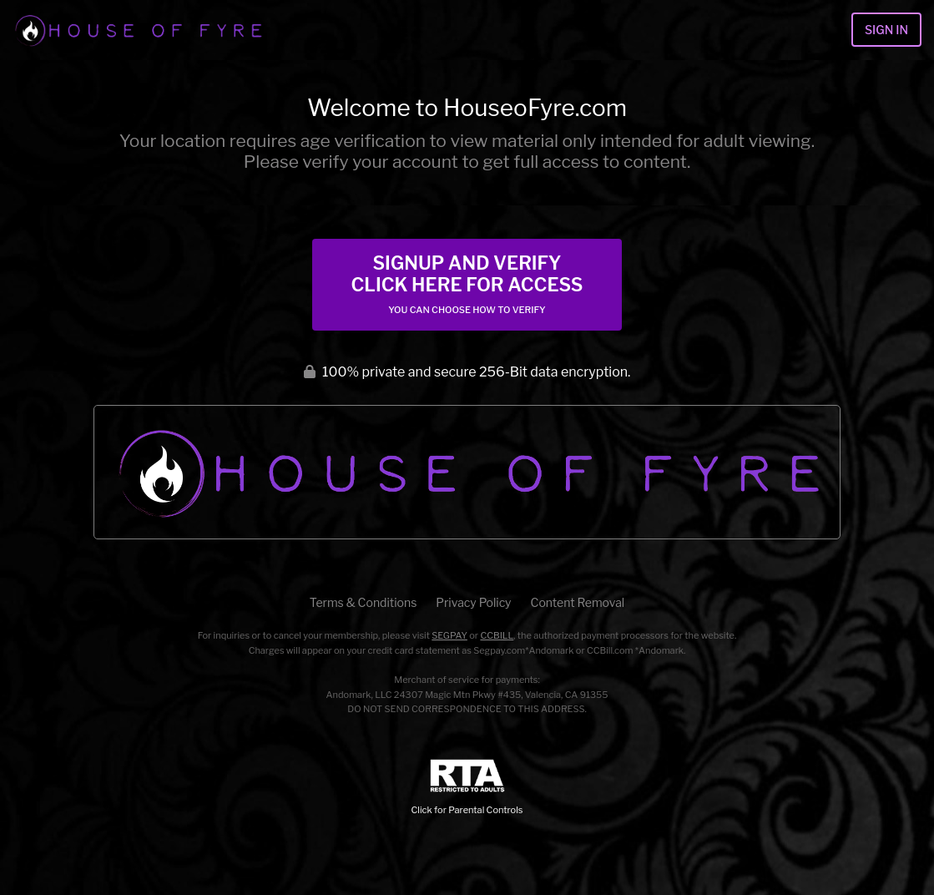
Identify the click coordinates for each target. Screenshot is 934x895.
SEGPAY (449, 635)
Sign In (886, 30)
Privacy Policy (473, 602)
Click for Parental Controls (467, 788)
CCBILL (496, 635)
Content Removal (578, 602)
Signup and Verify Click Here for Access (467, 284)
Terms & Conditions (363, 602)
